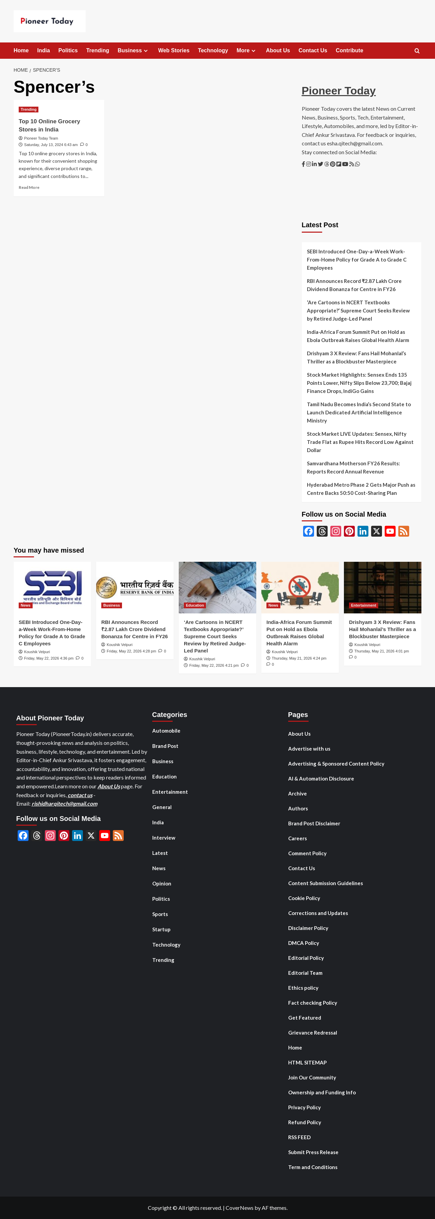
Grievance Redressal (312, 1032)
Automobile (166, 731)
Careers (297, 838)
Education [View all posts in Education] (195, 605)
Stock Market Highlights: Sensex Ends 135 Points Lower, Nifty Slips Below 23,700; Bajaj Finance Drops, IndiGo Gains (359, 383)
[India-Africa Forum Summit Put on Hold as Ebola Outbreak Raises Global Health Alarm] (300, 587)
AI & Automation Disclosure (321, 778)
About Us (278, 50)
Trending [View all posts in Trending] (28, 109)
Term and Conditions (312, 1167)
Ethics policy (303, 988)
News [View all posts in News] (26, 605)
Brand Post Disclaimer (314, 823)
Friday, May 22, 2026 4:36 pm (48, 658)
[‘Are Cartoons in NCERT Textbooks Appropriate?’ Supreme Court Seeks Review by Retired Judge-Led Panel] (217, 587)
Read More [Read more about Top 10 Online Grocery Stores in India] (29, 187)
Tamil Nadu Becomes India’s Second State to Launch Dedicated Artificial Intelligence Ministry (359, 412)
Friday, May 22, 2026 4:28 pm (131, 651)
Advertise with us (309, 749)
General (162, 807)
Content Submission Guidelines (325, 883)
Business (134, 51)
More (247, 51)
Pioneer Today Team (41, 138)
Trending (97, 50)
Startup (161, 929)
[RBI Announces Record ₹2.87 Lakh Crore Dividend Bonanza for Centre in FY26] (135, 587)
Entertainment (170, 792)
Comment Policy (307, 853)
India (43, 50)
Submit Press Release (313, 1152)
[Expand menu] (146, 51)
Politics (68, 50)
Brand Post (165, 746)
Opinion (161, 883)
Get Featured (304, 1018)
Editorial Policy (306, 958)
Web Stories (173, 50)
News (159, 868)
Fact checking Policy (312, 1003)
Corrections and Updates (318, 913)
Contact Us (313, 50)
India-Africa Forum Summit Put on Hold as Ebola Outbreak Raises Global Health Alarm (358, 336)
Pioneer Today (339, 91)
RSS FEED (299, 1137)
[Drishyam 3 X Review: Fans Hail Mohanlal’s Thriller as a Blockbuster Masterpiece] (382, 587)
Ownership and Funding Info (322, 1092)
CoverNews (240, 1207)
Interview (163, 838)
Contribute (349, 50)
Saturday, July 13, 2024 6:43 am (51, 145)
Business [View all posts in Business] (111, 605)
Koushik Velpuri (37, 652)
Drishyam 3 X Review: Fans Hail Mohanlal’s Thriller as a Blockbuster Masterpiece (356, 357)
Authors (298, 808)
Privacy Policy (304, 1107)
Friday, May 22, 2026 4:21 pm (214, 665)
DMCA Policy (303, 943)
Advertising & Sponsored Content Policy (336, 763)
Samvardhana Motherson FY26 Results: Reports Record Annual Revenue (353, 467)
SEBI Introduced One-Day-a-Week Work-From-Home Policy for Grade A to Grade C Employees (356, 259)
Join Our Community (312, 1077)
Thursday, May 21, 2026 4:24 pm (299, 658)
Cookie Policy (304, 898)
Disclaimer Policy (308, 928)
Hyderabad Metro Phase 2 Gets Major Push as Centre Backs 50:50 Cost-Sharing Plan (361, 489)
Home (21, 50)
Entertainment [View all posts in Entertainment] (363, 605)
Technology (213, 50)
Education (164, 776)
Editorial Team (305, 973)
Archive (297, 793)
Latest (160, 853)
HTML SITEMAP (307, 1062)
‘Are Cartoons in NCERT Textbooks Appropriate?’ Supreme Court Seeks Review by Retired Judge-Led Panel (358, 310)
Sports (160, 914)
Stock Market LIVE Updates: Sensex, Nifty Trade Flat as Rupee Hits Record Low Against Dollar (360, 442)
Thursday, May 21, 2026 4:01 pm (381, 651)
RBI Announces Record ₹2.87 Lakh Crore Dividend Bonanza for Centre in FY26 (354, 285)
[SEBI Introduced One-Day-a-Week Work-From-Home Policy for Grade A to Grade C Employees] (52, 587)
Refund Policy (304, 1122)
